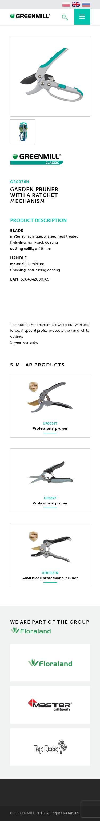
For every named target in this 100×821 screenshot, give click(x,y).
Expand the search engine (65, 17)
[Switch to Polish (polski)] (66, 4)
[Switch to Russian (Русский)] (86, 4)
